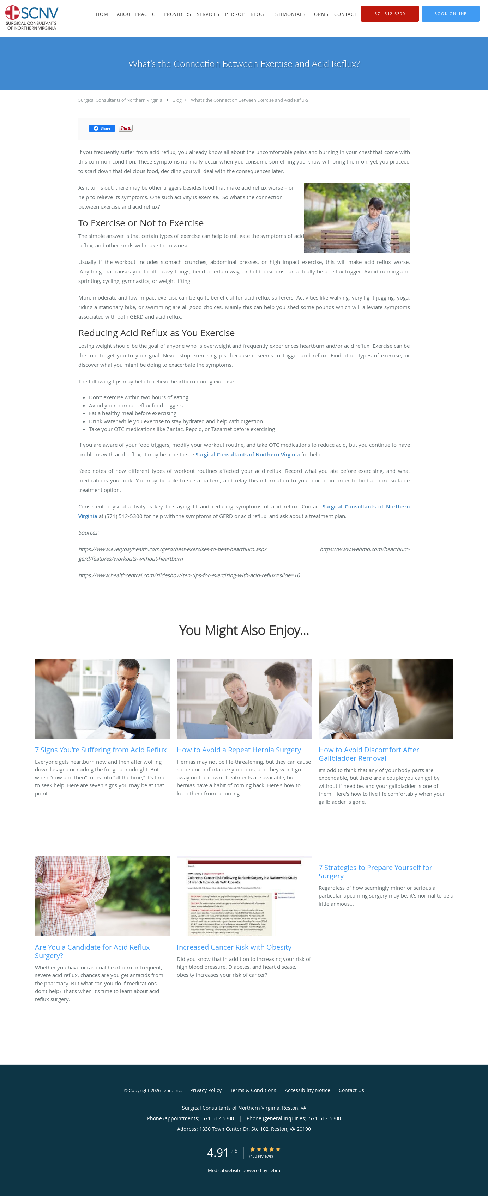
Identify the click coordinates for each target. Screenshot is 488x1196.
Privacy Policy (206, 1090)
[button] (451, 14)
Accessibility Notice (307, 1090)
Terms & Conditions (253, 1090)
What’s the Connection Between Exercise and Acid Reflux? (249, 100)
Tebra (274, 1170)
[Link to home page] (32, 18)
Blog (177, 100)
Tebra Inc (171, 1090)
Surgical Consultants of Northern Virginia (120, 100)
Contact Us (351, 1090)
